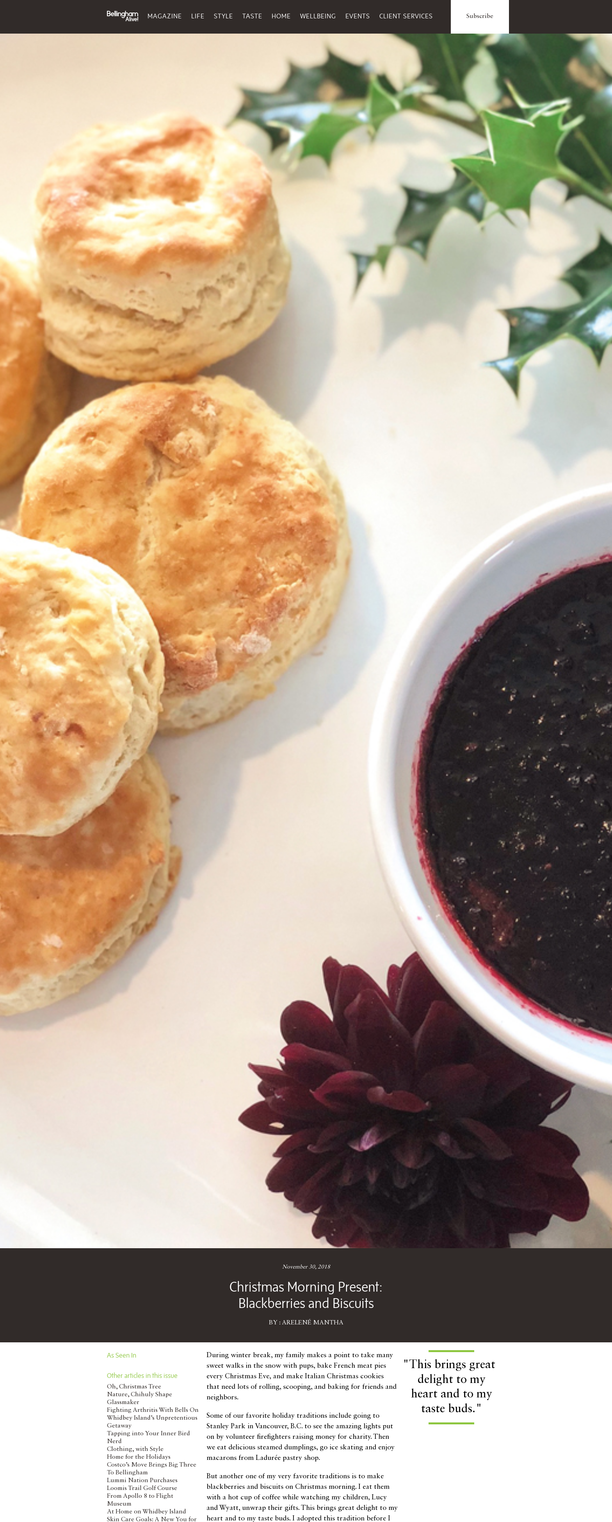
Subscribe (479, 16)
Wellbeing (318, 16)
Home (281, 16)
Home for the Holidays (139, 1457)
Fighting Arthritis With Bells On (153, 1410)
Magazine (165, 16)
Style (223, 16)
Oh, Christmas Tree (134, 1387)
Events (357, 16)
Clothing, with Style (135, 1449)
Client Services (406, 16)
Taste (252, 16)
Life (198, 16)
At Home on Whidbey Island (146, 1512)
